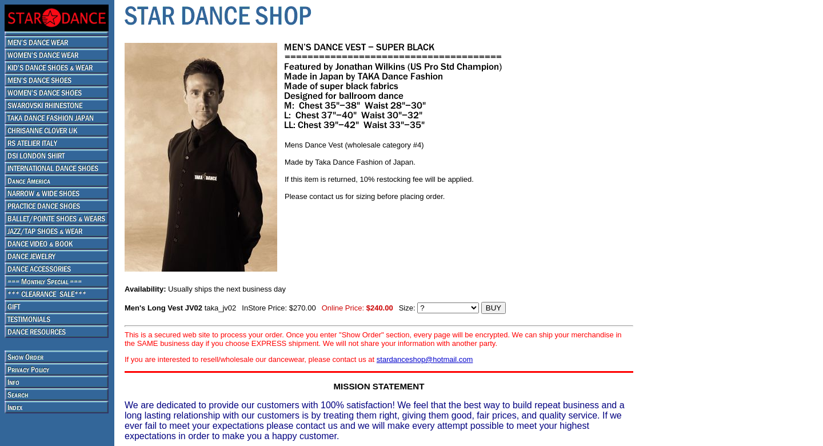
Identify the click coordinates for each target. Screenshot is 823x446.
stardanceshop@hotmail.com (425, 359)
